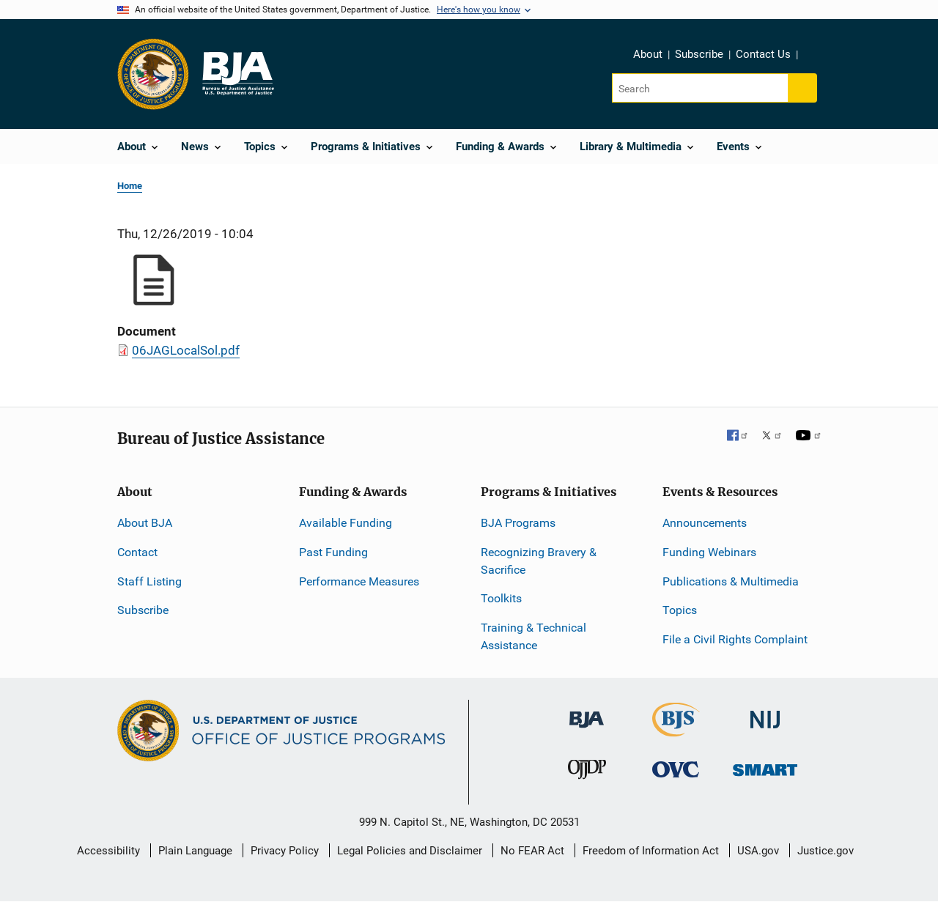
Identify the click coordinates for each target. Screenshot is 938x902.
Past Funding (333, 552)
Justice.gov (825, 850)
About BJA (144, 523)
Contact (137, 552)
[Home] (237, 74)
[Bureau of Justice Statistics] (676, 730)
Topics (679, 610)
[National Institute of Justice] (765, 713)
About (647, 54)
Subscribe (699, 54)
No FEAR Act (532, 850)
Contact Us (763, 54)
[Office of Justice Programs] (153, 74)
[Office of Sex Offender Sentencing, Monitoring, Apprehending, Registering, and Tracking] (765, 766)
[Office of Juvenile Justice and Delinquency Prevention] (587, 773)
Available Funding (345, 523)
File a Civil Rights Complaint (735, 639)
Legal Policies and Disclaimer (409, 850)
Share (814, 56)
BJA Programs (518, 523)
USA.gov (758, 850)
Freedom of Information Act (651, 850)
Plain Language (195, 850)
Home (129, 185)
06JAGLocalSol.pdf (186, 350)
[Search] (701, 88)
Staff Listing (149, 581)
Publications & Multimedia (730, 581)
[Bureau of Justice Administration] (586, 713)
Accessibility (108, 850)
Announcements (704, 523)
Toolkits (501, 598)
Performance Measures (359, 581)
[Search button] (802, 88)
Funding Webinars (709, 552)
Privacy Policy (285, 850)
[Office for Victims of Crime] (675, 769)
